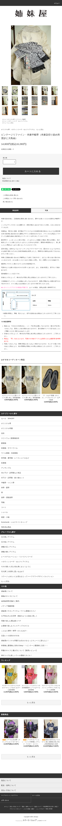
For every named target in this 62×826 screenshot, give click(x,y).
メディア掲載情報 (7, 606)
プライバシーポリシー (15, 809)
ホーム (4, 119)
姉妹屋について (7, 591)
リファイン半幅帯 (21, 119)
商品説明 (15, 210)
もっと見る (10, 123)
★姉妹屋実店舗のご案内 (10, 601)
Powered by (31, 820)
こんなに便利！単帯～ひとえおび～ (14, 631)
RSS (47, 809)
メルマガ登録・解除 (28, 809)
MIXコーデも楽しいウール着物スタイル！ (16, 655)
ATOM (50, 809)
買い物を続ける (6, 202)
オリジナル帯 (11, 119)
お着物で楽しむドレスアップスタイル (15, 626)
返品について (6, 178)
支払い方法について (15, 806)
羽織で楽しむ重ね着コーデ (11, 621)
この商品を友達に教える (9, 195)
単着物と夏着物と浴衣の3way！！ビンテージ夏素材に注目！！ (24, 645)
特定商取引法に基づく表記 (10, 181)
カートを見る (36, 795)
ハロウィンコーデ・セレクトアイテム (17, 121)
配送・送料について (27, 806)
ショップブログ (40, 809)
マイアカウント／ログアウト (9, 795)
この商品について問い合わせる (11, 198)
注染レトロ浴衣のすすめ (10, 636)
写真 (46, 210)
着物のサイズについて (9, 596)
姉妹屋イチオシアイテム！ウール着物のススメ (18, 611)
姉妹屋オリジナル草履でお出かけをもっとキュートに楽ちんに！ (25, 641)
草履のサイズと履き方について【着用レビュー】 (19, 650)
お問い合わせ (5, 800)
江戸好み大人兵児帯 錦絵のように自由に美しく (19, 616)
